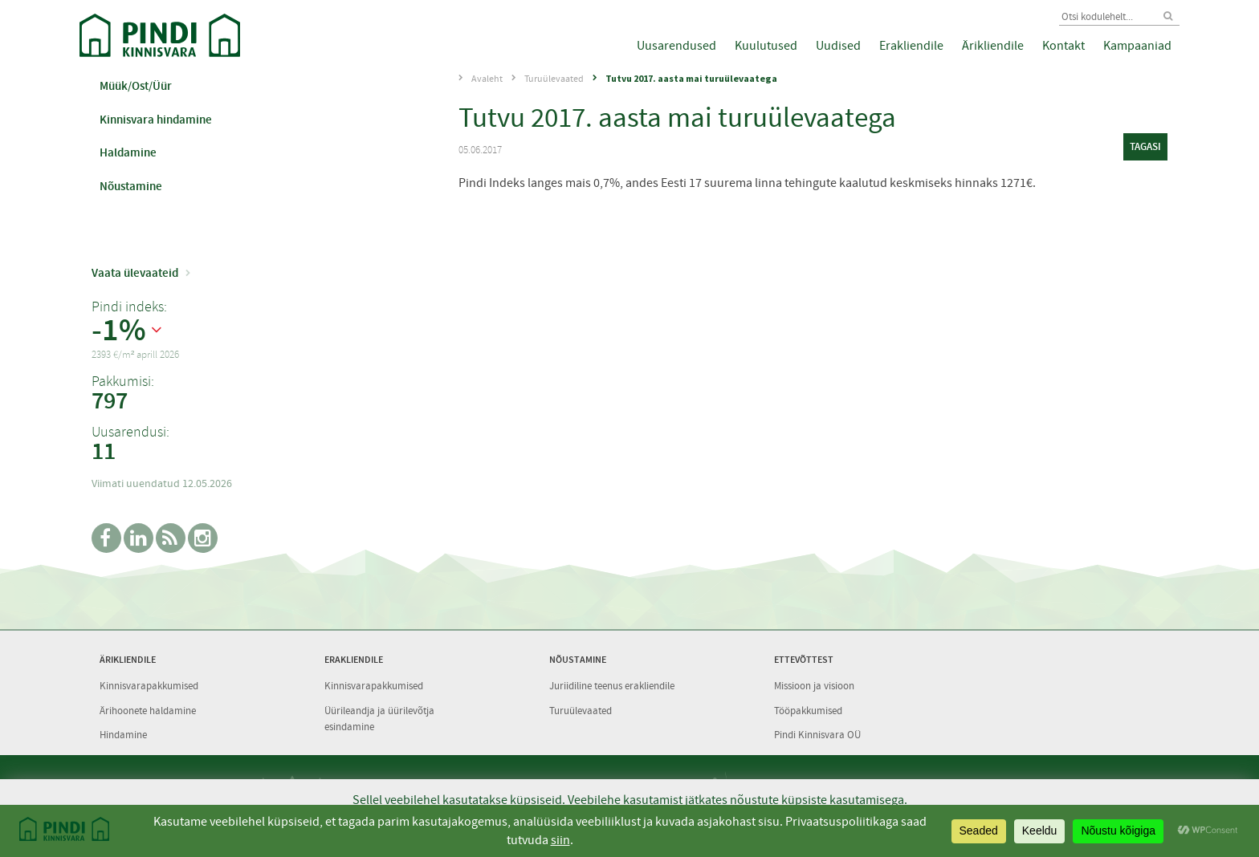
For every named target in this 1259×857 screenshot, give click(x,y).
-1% (119, 330)
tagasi (1145, 146)
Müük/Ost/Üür (136, 86)
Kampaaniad (1137, 46)
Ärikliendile (993, 46)
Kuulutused (766, 46)
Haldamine (128, 152)
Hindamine (123, 734)
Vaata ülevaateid (135, 273)
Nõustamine (131, 186)
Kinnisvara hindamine (156, 120)
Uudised (838, 46)
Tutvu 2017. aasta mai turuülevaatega (691, 78)
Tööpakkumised (808, 710)
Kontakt (1063, 46)
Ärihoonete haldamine (148, 710)
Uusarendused (676, 46)
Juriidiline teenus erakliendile (611, 686)
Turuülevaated (554, 78)
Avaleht (487, 78)
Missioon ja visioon (814, 686)
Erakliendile (911, 46)
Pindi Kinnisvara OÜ (817, 734)
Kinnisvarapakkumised (149, 686)
